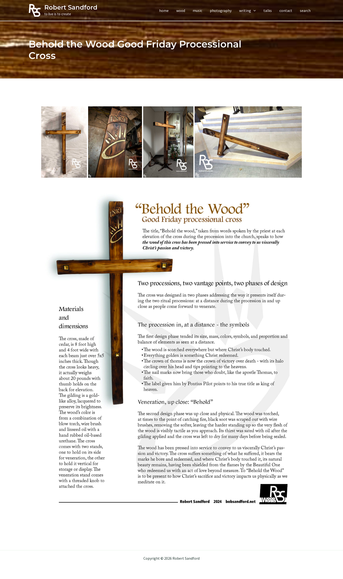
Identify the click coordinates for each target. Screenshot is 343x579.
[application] (253, 10)
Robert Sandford (70, 7)
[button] (247, 10)
